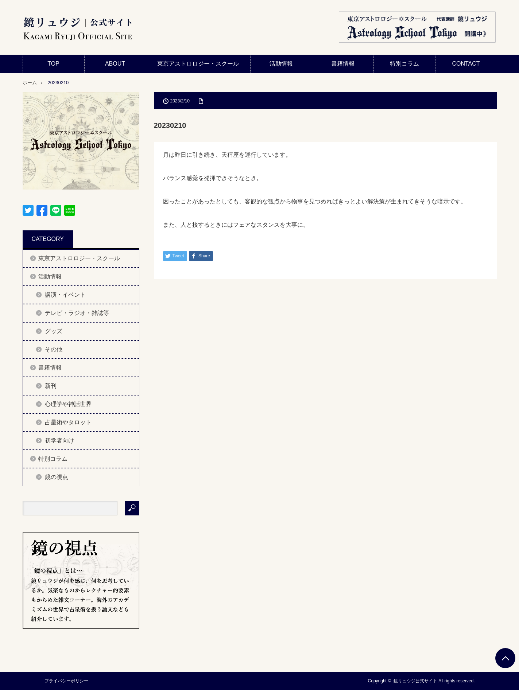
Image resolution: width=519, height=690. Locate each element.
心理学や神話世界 (68, 404)
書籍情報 (343, 64)
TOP (53, 64)
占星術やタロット (68, 422)
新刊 (51, 386)
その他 (53, 349)
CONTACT (466, 64)
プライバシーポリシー (66, 680)
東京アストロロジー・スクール (198, 64)
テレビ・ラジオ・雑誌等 (77, 313)
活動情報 (281, 64)
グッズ (53, 331)
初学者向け (59, 440)
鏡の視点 (56, 477)
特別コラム (404, 64)
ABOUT (115, 64)
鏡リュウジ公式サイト (415, 680)
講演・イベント (65, 295)
